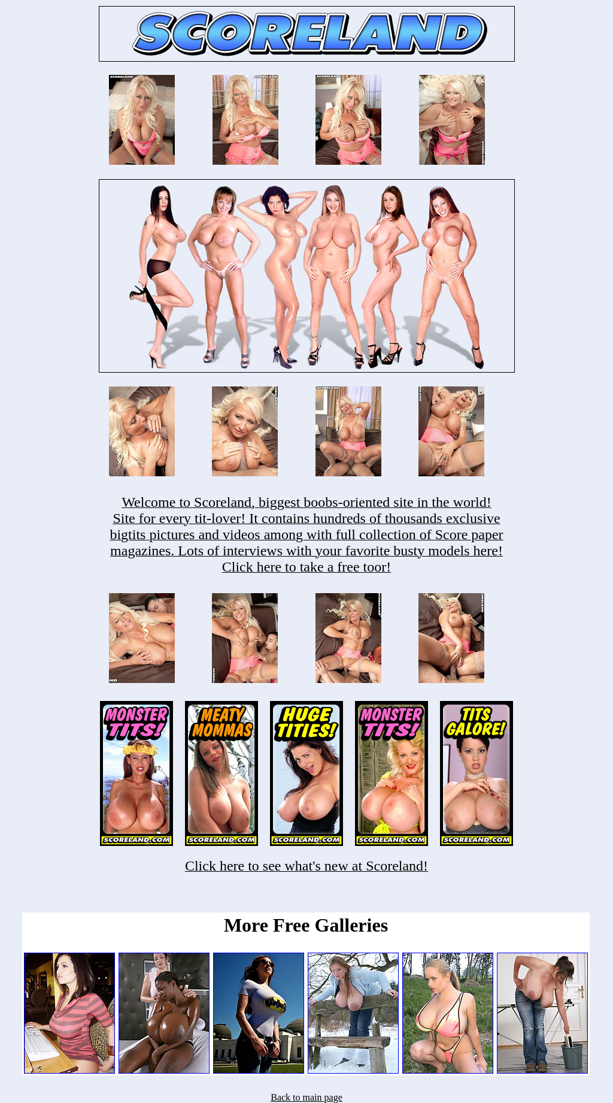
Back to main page (306, 1097)
